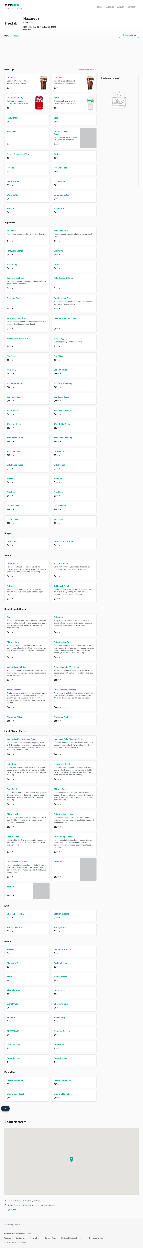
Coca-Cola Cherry (15, 98)
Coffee (57, 154)
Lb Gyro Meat (60, 505)
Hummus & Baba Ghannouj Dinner (68, 739)
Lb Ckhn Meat (13, 519)
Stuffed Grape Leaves (63, 837)
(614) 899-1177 (29, 30)
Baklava (10, 949)
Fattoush (11, 586)
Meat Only (11, 370)
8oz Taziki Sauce (61, 397)
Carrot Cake (12, 1004)
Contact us (20, 1238)
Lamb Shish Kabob (62, 764)
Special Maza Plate (15, 278)
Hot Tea (10, 168)
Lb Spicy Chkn (13, 505)
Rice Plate (58, 492)
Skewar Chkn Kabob (63, 1094)
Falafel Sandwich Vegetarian (66, 667)
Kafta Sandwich (14, 690)
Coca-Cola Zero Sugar (61, 132)
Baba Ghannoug (61, 231)
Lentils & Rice (13, 837)
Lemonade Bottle (61, 195)
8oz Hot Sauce (60, 370)
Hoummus (11, 231)
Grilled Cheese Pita (15, 914)
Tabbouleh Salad (61, 586)
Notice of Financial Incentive (73, 1238)
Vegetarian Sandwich (16, 667)
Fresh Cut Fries (13, 298)
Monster (11, 208)
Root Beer (11, 131)
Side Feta (11, 478)
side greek (58, 519)
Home (6, 1233)
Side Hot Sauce (61, 465)
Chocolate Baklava (62, 949)
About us (7, 1238)
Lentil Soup (12, 541)
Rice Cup (58, 478)
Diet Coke (58, 77)
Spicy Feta (58, 251)
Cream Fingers (13, 1058)
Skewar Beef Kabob (15, 1094)
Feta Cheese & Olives (63, 278)
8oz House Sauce (15, 397)
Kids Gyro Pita (60, 927)
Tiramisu (11, 1017)
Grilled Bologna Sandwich (65, 690)
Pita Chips (58, 356)
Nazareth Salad (61, 563)
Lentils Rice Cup (61, 451)
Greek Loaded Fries (62, 298)
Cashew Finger (60, 963)
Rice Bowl (11, 492)
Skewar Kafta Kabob (16, 1080)
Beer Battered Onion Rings (65, 318)
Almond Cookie (13, 990)
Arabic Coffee (13, 181)
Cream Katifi (59, 1044)
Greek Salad (12, 563)
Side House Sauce (15, 465)
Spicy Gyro (58, 617)
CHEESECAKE (13, 1031)
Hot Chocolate (60, 168)
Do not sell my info (96, 1238)
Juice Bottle (59, 181)
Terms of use (35, 1238)
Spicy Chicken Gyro (62, 642)
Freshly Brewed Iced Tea (18, 154)
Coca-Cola (11, 77)
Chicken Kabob (60, 789)
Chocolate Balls (14, 963)
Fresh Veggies (60, 338)
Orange (57, 118)
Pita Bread (11, 356)
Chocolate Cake (61, 1004)
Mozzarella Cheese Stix (17, 338)
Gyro (9, 617)
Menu (6, 36)
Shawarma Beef (61, 717)
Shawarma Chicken (15, 717)
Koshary (10, 887)
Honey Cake (59, 990)
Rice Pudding (59, 1017)
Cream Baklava (60, 1058)
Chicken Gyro (13, 642)
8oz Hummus (13, 410)
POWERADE (59, 208)
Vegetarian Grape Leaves (18, 862)
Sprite (56, 98)
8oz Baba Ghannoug (63, 383)
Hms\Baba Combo (15, 251)
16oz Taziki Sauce (15, 438)
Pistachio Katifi (13, 1044)
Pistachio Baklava (62, 1031)
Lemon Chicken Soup (63, 541)
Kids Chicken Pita (14, 927)
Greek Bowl (59, 862)
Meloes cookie (60, 977)
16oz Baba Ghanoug (63, 438)
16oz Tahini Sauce (62, 424)
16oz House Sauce (62, 410)
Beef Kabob (12, 789)
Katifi (9, 977)
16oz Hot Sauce (14, 424)
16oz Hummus (13, 451)
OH (11, 1233)
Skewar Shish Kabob (63, 1080)
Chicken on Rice (14, 814)
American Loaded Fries (17, 318)
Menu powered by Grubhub (87, 70)
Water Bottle (12, 195)
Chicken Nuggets (61, 914)
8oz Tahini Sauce (14, 383)
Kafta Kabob (12, 764)
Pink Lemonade (14, 118)
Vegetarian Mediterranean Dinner (22, 739)
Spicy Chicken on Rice (63, 814)
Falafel (57, 264)
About (16, 36)
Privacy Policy (51, 1238)
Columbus (18, 1233)
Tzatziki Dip (12, 264)
